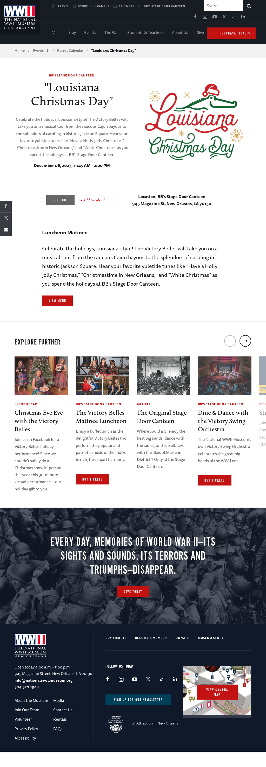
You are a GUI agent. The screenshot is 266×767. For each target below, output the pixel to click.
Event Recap (26, 405)
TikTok (184, 18)
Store (83, 6)
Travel (63, 6)
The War (111, 34)
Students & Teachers (145, 34)
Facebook (145, 18)
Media (58, 716)
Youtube (164, 18)
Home (20, 52)
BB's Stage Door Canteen (164, 6)
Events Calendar (70, 52)
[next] (245, 342)
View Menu (57, 302)
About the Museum (31, 716)
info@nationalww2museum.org (43, 696)
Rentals (60, 735)
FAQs (57, 745)
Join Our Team (27, 726)
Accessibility (25, 754)
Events (90, 34)
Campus (103, 6)
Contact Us (62, 726)
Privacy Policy (26, 745)
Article (144, 405)
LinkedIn (193, 18)
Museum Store (211, 653)
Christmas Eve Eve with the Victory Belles (39, 422)
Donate (182, 653)
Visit (56, 34)
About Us (180, 34)
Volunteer (23, 735)
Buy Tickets (92, 481)
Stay (72, 34)
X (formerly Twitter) (174, 18)
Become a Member (151, 653)
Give (200, 34)
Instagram (155, 18)
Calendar (127, 6)
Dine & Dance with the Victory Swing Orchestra (223, 422)
